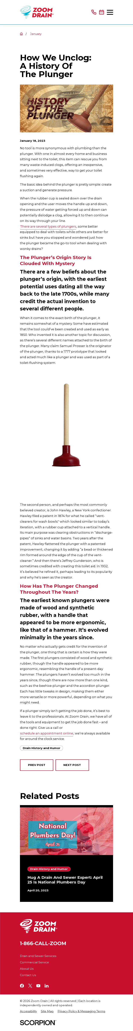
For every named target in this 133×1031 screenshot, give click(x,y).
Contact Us (28, 975)
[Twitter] (30, 986)
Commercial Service (34, 962)
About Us (26, 968)
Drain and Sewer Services (38, 956)
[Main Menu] (110, 12)
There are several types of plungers (48, 226)
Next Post (72, 765)
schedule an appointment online (46, 733)
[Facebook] (22, 986)
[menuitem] (28, 1011)
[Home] (37, 12)
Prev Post (36, 765)
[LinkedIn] (47, 986)
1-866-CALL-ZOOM (43, 943)
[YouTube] (38, 986)
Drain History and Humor (41, 748)
